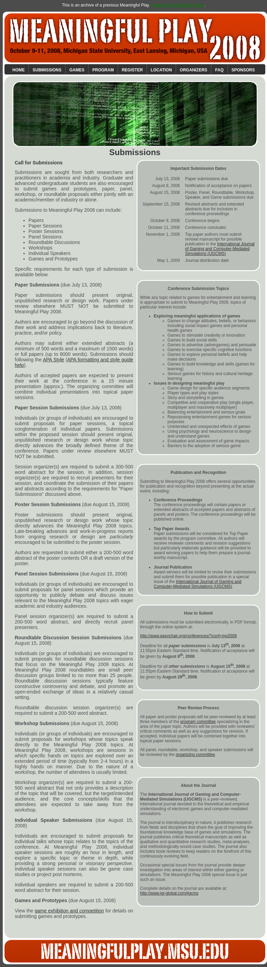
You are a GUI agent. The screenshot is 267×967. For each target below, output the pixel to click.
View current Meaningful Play (177, 5)
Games (76, 70)
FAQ (219, 70)
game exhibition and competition (69, 910)
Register (132, 70)
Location (161, 70)
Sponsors (243, 70)
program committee (198, 721)
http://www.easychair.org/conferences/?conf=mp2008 (188, 635)
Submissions (47, 70)
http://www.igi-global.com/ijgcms (169, 893)
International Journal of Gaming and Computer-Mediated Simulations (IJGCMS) (219, 249)
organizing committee (195, 754)
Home (18, 70)
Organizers (193, 70)
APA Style (53, 359)
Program (103, 70)
